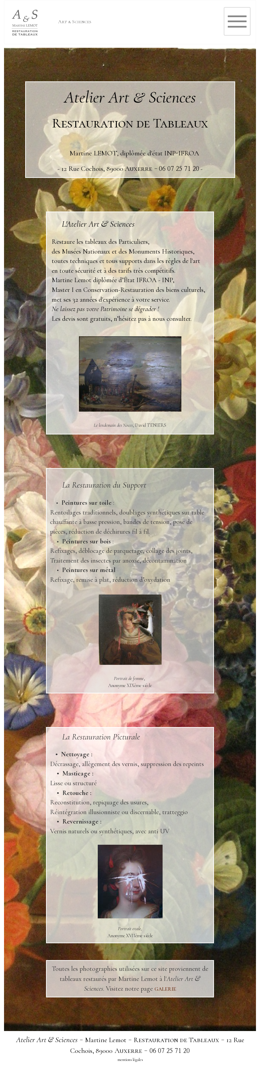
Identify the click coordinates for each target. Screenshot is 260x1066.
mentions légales (130, 1059)
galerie (165, 989)
